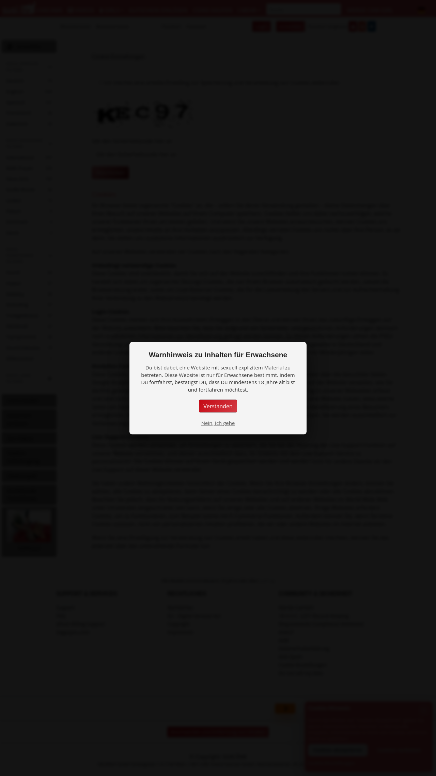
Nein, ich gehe (218, 422)
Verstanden (218, 406)
